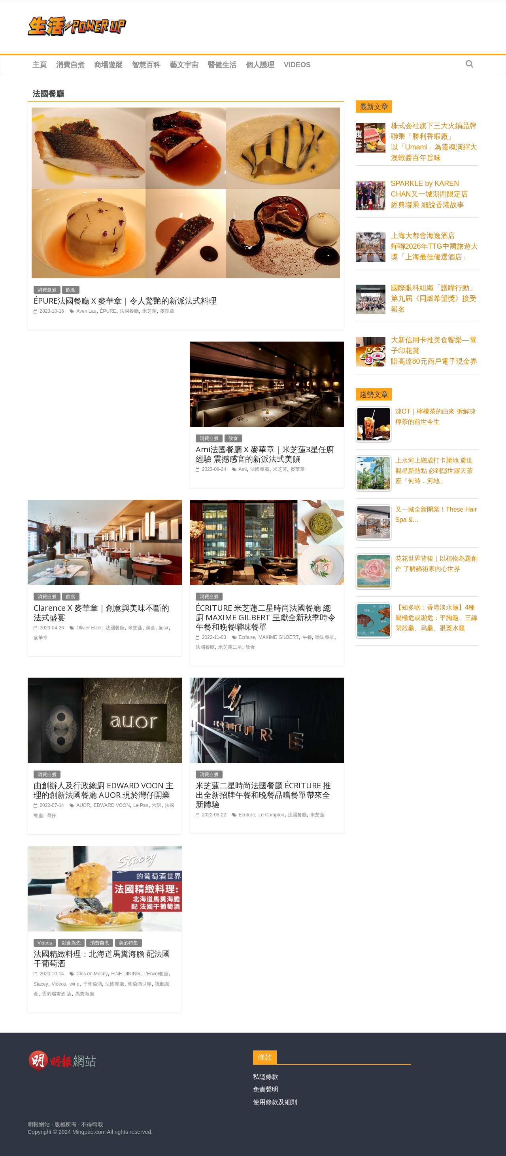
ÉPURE (108, 311)
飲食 (71, 290)
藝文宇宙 (184, 65)
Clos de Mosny (92, 974)
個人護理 (260, 65)
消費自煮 (70, 65)
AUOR (83, 805)
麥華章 (167, 311)
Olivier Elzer (89, 628)
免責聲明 (265, 1089)
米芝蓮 (149, 311)
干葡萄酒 (92, 984)
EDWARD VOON (112, 805)
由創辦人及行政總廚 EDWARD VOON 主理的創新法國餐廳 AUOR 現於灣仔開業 (104, 790)
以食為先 (71, 943)
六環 (156, 805)
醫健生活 (222, 65)
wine (74, 984)
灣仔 (51, 815)
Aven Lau (86, 311)
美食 (150, 628)
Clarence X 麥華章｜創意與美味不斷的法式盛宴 (101, 613)
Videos (297, 65)
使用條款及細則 (275, 1102)
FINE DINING (125, 974)
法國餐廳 (129, 311)
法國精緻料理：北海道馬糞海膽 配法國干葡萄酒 (102, 958)
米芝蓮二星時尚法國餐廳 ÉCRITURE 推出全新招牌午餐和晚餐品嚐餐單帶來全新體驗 (263, 795)
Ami (243, 469)
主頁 (39, 65)
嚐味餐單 (324, 637)
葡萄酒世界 (139, 984)
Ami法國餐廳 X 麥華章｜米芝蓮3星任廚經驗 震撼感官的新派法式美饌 (265, 454)
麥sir (163, 628)
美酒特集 (128, 943)
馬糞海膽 (84, 994)
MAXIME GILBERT (279, 637)
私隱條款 (265, 1076)
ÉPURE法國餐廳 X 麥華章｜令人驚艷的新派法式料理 (125, 300)
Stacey (41, 984)
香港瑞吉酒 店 (57, 994)
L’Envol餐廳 (155, 974)
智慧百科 (146, 65)
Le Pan (140, 805)
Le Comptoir (271, 815)
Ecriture (247, 637)
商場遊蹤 (108, 65)
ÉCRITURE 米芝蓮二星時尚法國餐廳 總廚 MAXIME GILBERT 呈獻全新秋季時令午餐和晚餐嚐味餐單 (266, 617)
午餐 (307, 637)
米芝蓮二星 (230, 647)
